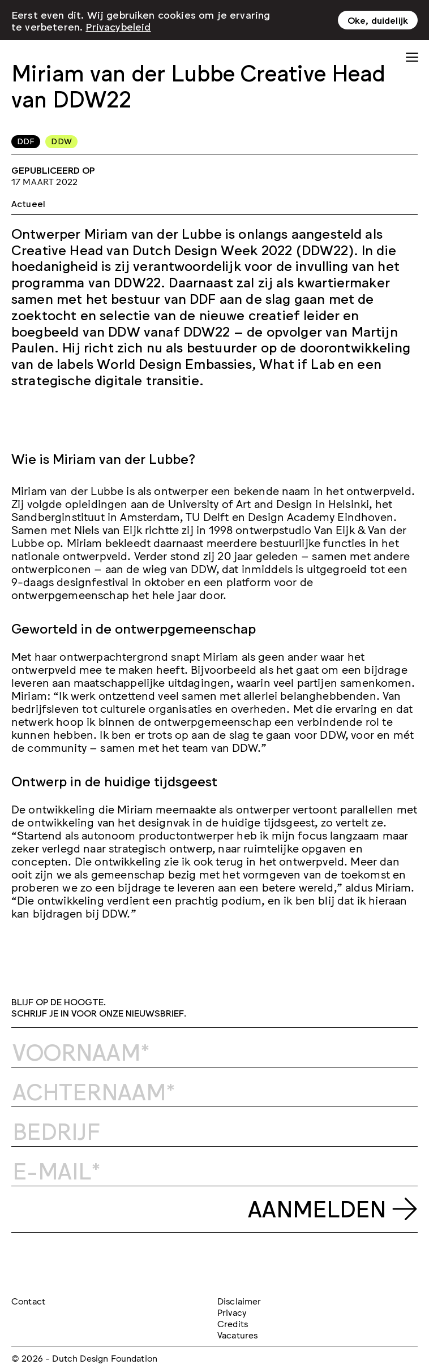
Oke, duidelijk (378, 17)
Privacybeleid (118, 24)
